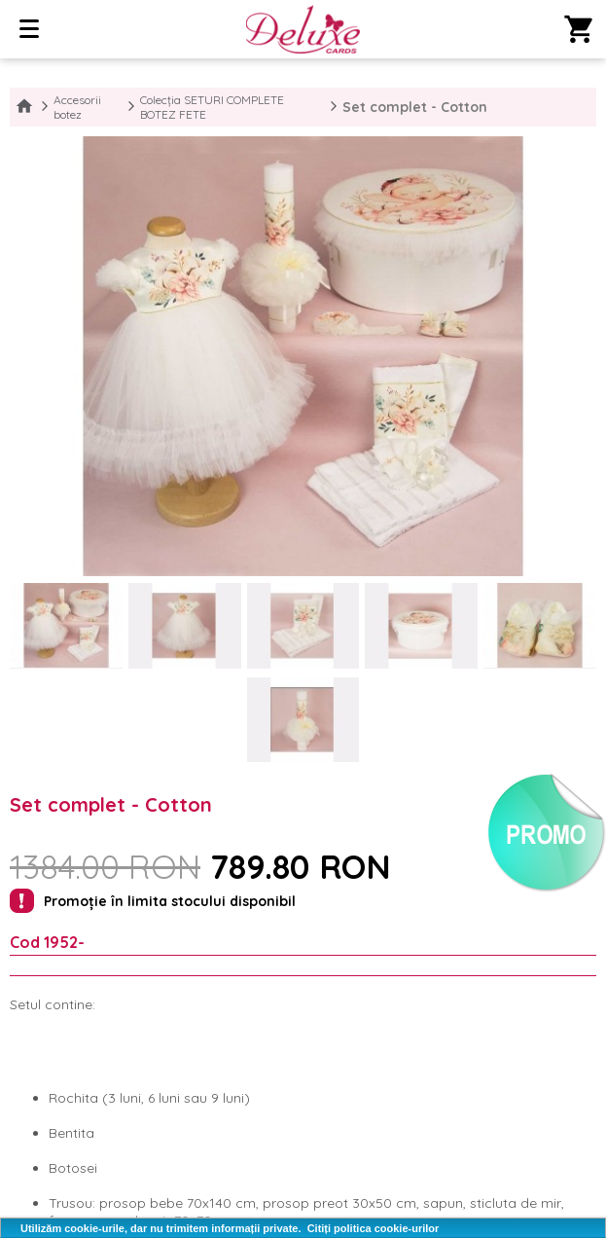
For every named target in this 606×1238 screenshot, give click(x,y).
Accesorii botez (77, 107)
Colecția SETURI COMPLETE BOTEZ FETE (212, 107)
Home (24, 107)
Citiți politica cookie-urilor (373, 1228)
